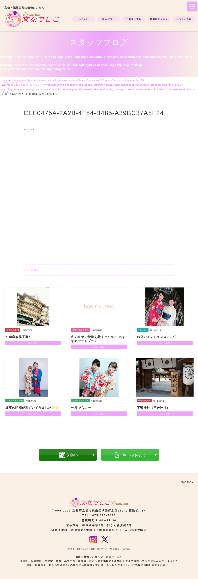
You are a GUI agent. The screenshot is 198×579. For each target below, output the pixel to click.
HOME (83, 19)
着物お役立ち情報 (80, 330)
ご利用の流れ (133, 19)
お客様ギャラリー (15, 400)
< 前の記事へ (31, 270)
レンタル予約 (184, 19)
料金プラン (108, 19)
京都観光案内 (13, 330)
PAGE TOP (186, 482)
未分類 (143, 330)
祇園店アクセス (159, 19)
